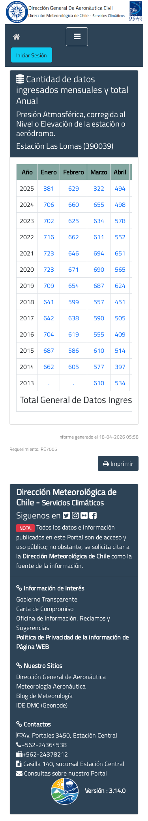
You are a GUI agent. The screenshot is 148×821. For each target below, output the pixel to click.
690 (99, 269)
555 (99, 334)
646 (73, 253)
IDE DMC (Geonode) (41, 705)
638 (73, 318)
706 (48, 204)
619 (73, 334)
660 (73, 204)
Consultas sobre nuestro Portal (65, 773)
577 (99, 366)
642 (48, 318)
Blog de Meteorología (44, 695)
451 (120, 301)
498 (120, 204)
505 (120, 318)
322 (99, 188)
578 (120, 220)
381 (48, 188)
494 (120, 188)
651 (120, 253)
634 (99, 220)
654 (73, 285)
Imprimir (118, 463)
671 (73, 269)
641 (48, 301)
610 (99, 350)
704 (48, 334)
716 (48, 237)
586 (73, 350)
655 (99, 204)
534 (120, 383)
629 (73, 188)
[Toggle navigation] (77, 36)
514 (120, 350)
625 (73, 220)
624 (120, 285)
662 (73, 237)
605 (73, 366)
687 (99, 285)
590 (99, 318)
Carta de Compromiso (44, 608)
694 (99, 253)
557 (99, 301)
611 (99, 237)
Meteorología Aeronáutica (51, 686)
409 (120, 334)
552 (120, 237)
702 (48, 220)
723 (48, 253)
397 (120, 366)
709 (48, 285)
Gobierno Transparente (46, 599)
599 (73, 301)
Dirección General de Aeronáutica (61, 676)
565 (120, 269)
